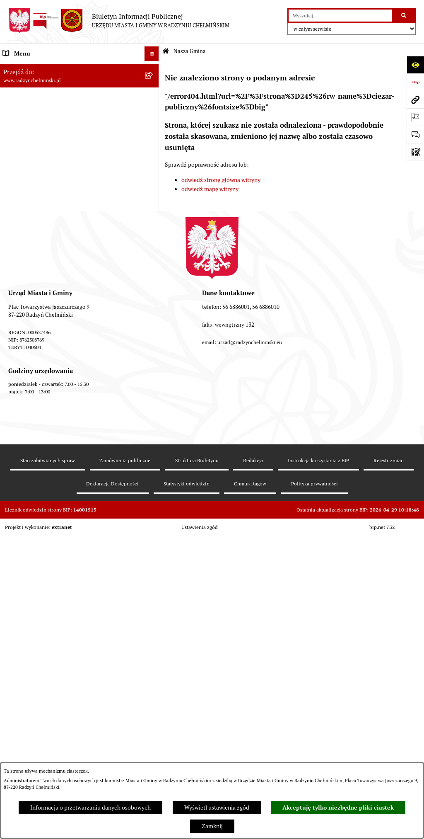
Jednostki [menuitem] (15, 281)
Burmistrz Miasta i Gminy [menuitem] (35, 151)
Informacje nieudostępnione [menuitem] (39, 470)
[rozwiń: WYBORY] (153, 122)
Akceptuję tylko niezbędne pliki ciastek (338, 807)
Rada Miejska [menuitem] (19, 136)
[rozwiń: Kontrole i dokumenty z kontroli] (153, 412)
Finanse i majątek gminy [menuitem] (33, 267)
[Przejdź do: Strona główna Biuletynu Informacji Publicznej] (165, 51)
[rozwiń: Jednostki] (153, 281)
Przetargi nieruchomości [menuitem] (34, 238)
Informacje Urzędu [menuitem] (27, 180)
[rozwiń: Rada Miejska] (153, 136)
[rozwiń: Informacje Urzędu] (153, 180)
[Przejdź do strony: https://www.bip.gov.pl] (415, 82)
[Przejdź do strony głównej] (118, 20)
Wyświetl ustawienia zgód (216, 807)
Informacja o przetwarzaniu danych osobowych (90, 807)
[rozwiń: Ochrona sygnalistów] (153, 209)
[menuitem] (79, 87)
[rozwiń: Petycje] (153, 194)
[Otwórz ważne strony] (415, 117)
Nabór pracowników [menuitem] (28, 252)
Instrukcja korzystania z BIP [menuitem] (38, 455)
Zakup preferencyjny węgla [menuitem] (37, 354)
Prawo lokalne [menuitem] (21, 296)
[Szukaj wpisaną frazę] (404, 15)
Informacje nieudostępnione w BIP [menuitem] (47, 426)
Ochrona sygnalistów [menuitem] (29, 209)
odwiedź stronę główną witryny (220, 180)
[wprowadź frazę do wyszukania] (340, 15)
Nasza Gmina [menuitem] (19, 68)
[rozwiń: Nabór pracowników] (153, 252)
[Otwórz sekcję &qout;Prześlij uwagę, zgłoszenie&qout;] (415, 134)
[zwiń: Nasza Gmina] (153, 68)
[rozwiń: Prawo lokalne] (153, 296)
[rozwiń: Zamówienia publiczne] (153, 223)
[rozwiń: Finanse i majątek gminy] (153, 267)
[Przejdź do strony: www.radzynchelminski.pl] (415, 99)
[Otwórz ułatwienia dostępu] (415, 64)
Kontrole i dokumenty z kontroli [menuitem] (43, 412)
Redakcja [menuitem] (14, 441)
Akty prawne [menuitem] (19, 310)
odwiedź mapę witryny (209, 189)
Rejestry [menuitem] (13, 397)
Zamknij (212, 826)
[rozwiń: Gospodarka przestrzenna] (153, 368)
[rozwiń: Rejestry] (153, 398)
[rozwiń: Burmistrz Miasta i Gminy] (153, 151)
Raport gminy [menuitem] (20, 107)
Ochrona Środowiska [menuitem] (29, 383)
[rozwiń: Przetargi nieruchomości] (153, 238)
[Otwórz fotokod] (415, 151)
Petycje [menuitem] (12, 194)
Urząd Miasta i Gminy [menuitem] (30, 165)
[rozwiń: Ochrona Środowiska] (153, 383)
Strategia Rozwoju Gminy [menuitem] (35, 325)
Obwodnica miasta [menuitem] (26, 339)
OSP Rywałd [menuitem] (18, 484)
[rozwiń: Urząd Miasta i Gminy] (153, 165)
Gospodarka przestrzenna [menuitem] (35, 368)
